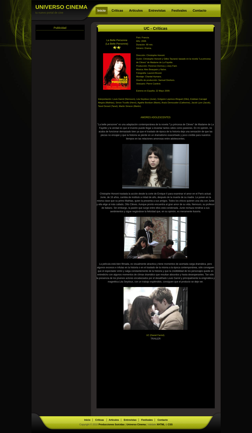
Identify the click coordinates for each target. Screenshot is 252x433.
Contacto (199, 10)
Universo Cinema (136, 424)
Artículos (136, 10)
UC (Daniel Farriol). (155, 335)
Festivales (179, 10)
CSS (170, 424)
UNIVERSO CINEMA (63, 9)
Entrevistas (157, 10)
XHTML (161, 424)
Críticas (117, 10)
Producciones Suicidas (112, 424)
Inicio (102, 10)
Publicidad (60, 27)
